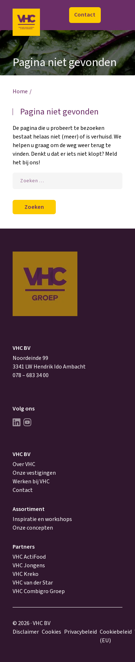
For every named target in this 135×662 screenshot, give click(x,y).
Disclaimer (26, 632)
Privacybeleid (80, 632)
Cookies (51, 632)
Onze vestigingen (34, 473)
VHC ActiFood (29, 557)
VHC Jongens (29, 565)
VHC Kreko (26, 574)
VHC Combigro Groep (39, 591)
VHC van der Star (33, 583)
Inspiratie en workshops (42, 519)
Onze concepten (33, 528)
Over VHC (24, 464)
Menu (114, 15)
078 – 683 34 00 (31, 375)
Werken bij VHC (31, 481)
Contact (84, 15)
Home (20, 91)
